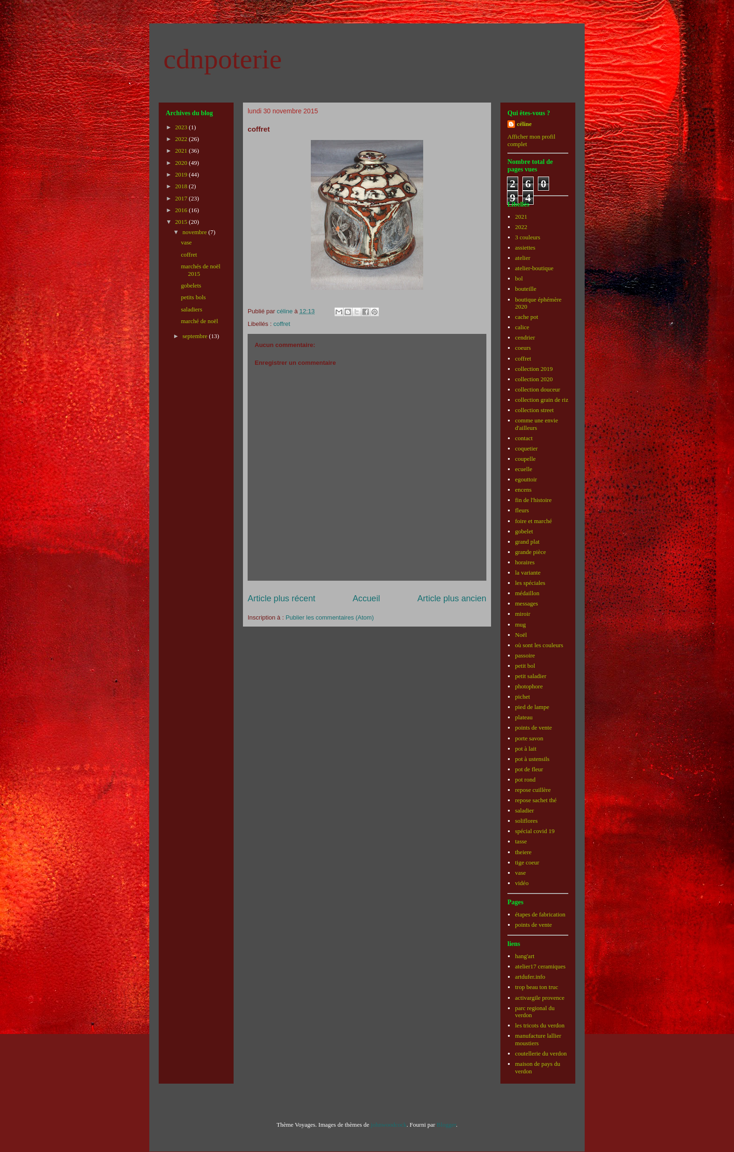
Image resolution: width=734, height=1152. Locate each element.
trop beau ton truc (536, 986)
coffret (281, 323)
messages (526, 603)
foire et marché (533, 520)
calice (522, 327)
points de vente (533, 727)
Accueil (366, 598)
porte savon (529, 738)
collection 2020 (534, 379)
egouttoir (526, 479)
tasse (521, 841)
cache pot (526, 316)
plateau (524, 717)
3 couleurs (527, 237)
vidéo (521, 882)
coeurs (523, 347)
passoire (525, 655)
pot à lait (525, 748)
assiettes (525, 247)
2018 (182, 186)
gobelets (191, 285)
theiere (523, 852)
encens (523, 489)
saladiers (191, 309)
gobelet (524, 531)
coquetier (526, 448)
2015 (182, 221)
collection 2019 (534, 368)
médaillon (527, 593)
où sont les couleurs (539, 645)
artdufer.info (530, 976)
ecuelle (523, 469)
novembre (195, 232)
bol (519, 278)
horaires (525, 562)
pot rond (525, 779)
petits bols (193, 297)
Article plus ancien (451, 598)
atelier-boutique (534, 268)
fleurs (522, 510)
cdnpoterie (222, 59)
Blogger (446, 1124)
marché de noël (199, 321)
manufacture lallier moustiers (538, 1039)
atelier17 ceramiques (540, 966)
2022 (182, 138)
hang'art (524, 956)
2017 (182, 198)
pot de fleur (529, 769)
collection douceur (537, 389)
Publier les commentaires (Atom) (330, 617)
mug (520, 624)
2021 (182, 150)
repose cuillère (532, 789)
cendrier (525, 337)
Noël (521, 634)
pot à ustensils (532, 758)
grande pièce (530, 551)
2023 (182, 127)
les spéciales (530, 582)
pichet (522, 696)
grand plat (527, 541)
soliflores (526, 820)
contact (524, 438)
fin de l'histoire (533, 499)
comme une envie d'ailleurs (536, 424)
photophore (529, 686)
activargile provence (540, 997)
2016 (182, 210)
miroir (522, 613)
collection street (534, 410)
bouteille (525, 288)
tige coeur (527, 862)
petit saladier (530, 675)
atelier (522, 257)
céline (524, 123)
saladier (524, 810)
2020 (182, 162)
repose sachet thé (536, 800)
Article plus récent (282, 598)
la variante (528, 572)
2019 (182, 174)
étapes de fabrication (540, 914)
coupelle (525, 458)
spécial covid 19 (534, 830)
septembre (196, 336)
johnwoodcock (389, 1124)
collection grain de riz (541, 399)
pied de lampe (532, 706)
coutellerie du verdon (540, 1053)
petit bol (525, 665)
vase (186, 242)
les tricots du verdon (540, 1025)
